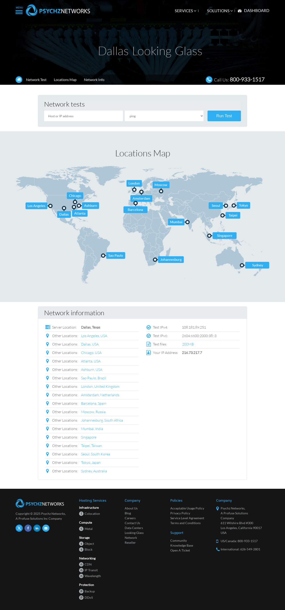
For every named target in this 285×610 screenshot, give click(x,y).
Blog (128, 513)
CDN (85, 564)
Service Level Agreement (187, 518)
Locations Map (65, 79)
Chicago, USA (91, 352)
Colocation (89, 513)
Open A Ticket (180, 550)
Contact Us (132, 523)
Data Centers (134, 528)
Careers (130, 518)
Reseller (130, 542)
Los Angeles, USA (94, 335)
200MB (188, 344)
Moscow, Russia (93, 412)
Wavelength (90, 576)
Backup (87, 591)
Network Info (94, 79)
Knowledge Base (181, 545)
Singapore (88, 437)
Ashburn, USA (91, 369)
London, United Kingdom (100, 386)
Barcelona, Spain (93, 403)
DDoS (86, 597)
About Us (131, 508)
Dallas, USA (90, 344)
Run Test (224, 116)
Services (185, 10)
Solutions (220, 10)
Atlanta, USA (90, 361)
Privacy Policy (180, 513)
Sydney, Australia (94, 471)
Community (178, 540)
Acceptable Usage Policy (187, 508)
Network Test (36, 79)
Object (86, 543)
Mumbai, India (92, 428)
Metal (86, 528)
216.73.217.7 (192, 352)
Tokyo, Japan (91, 462)
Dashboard (256, 10)
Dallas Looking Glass (150, 50)
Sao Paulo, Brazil (93, 378)
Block (85, 549)
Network (131, 537)
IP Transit (88, 570)
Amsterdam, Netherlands (100, 395)
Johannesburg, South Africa (102, 420)
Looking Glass (134, 533)
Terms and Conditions (185, 523)
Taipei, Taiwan (91, 445)
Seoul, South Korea (95, 454)
